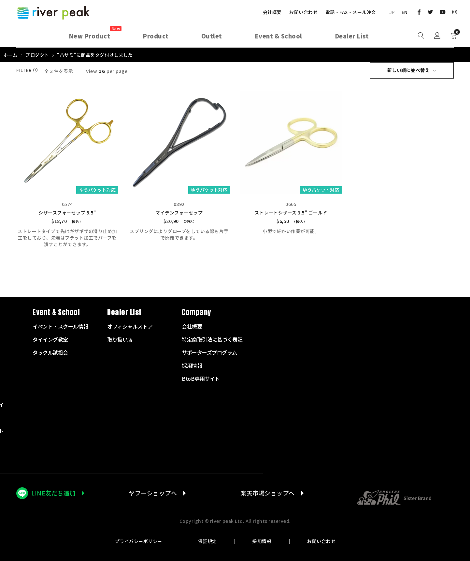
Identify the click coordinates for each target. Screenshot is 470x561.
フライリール (180, 352)
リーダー (175, 378)
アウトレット (180, 456)
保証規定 (208, 541)
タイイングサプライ (188, 404)
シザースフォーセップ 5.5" (67, 212)
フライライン (180, 365)
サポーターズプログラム (416, 352)
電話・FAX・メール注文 (350, 12)
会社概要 (272, 12)
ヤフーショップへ (152, 492)
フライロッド (180, 339)
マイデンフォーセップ (179, 212)
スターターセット (185, 326)
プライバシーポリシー (140, 541)
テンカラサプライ (185, 391)
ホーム (10, 55)
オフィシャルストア (337, 326)
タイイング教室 (257, 339)
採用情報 (261, 541)
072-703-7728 (41, 395)
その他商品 (178, 443)
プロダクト (37, 55)
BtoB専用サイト (408, 378)
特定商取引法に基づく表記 (419, 339)
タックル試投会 (257, 352)
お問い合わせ (303, 12)
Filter (24, 70)
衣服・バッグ (180, 417)
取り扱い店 (327, 339)
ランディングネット (188, 430)
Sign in (437, 36)
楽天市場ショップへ (267, 492)
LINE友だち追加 (53, 492)
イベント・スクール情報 (267, 326)
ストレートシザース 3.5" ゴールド (290, 212)
